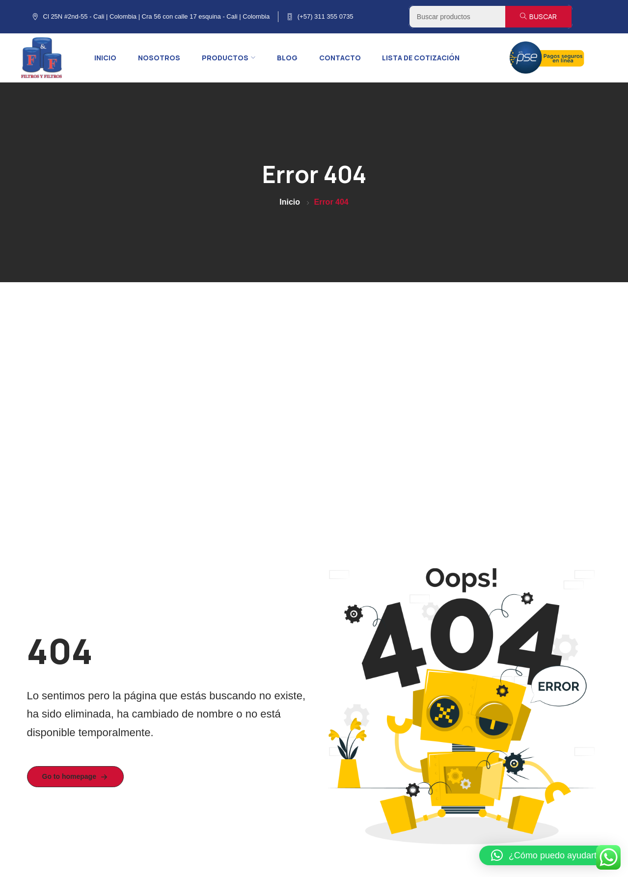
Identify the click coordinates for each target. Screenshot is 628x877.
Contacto (340, 57)
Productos (228, 57)
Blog (287, 57)
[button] (548, 855)
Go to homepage (75, 776)
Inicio (105, 57)
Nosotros (159, 57)
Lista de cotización (421, 57)
